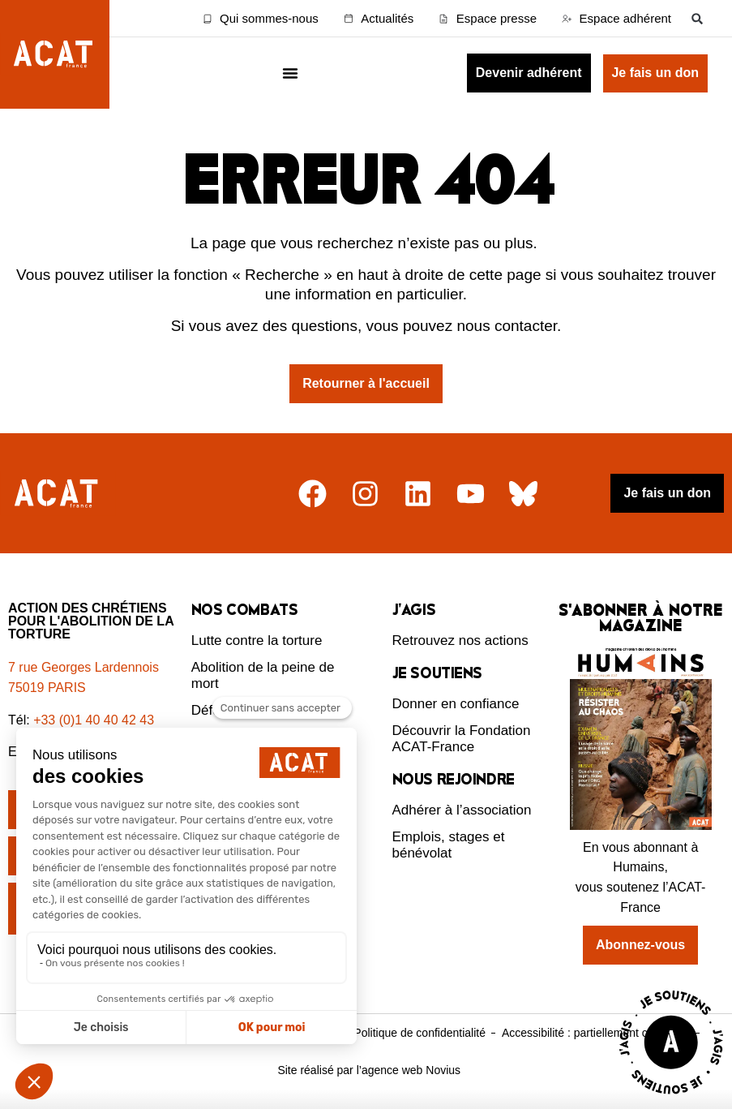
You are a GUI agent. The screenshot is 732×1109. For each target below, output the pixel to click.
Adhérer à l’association (462, 810)
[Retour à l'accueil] (58, 493)
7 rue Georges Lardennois (83, 667)
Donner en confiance (456, 703)
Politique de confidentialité (419, 1032)
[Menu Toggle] (290, 73)
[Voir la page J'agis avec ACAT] (671, 1098)
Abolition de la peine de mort (263, 675)
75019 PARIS (47, 687)
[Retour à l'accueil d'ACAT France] (54, 54)
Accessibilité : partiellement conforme (595, 1032)
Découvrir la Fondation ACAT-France (461, 738)
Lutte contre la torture (257, 640)
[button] (697, 18)
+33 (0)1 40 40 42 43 (93, 720)
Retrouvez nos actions (460, 640)
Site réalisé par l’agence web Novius (368, 1070)
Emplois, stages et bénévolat (448, 845)
